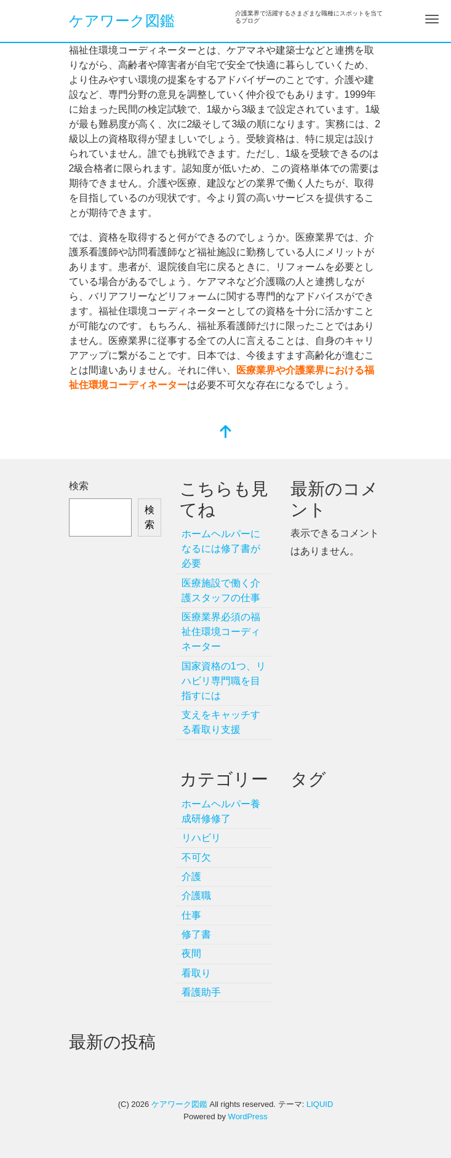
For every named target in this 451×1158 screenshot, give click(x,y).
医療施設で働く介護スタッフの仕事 (221, 590)
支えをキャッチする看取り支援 (221, 722)
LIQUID (319, 1104)
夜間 (191, 953)
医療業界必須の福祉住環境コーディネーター (221, 632)
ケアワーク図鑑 (122, 20)
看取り (196, 973)
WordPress (248, 1116)
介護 (191, 876)
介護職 (196, 895)
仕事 (191, 915)
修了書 (196, 934)
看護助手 (201, 992)
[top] (225, 433)
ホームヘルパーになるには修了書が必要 (221, 549)
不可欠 (196, 857)
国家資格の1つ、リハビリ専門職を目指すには (224, 681)
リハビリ (201, 838)
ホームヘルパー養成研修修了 (221, 811)
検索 (79, 486)
